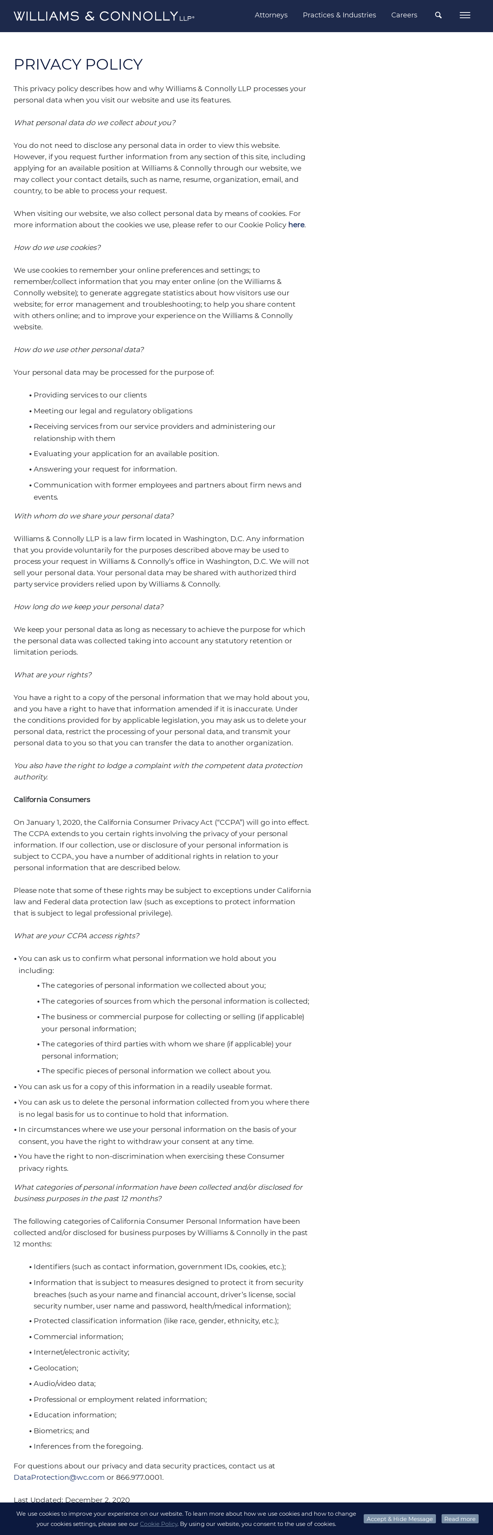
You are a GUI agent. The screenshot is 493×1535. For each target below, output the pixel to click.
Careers (404, 15)
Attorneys (271, 15)
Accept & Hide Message (400, 1519)
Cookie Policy (158, 1523)
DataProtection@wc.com (59, 1477)
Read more (460, 1519)
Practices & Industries (339, 15)
